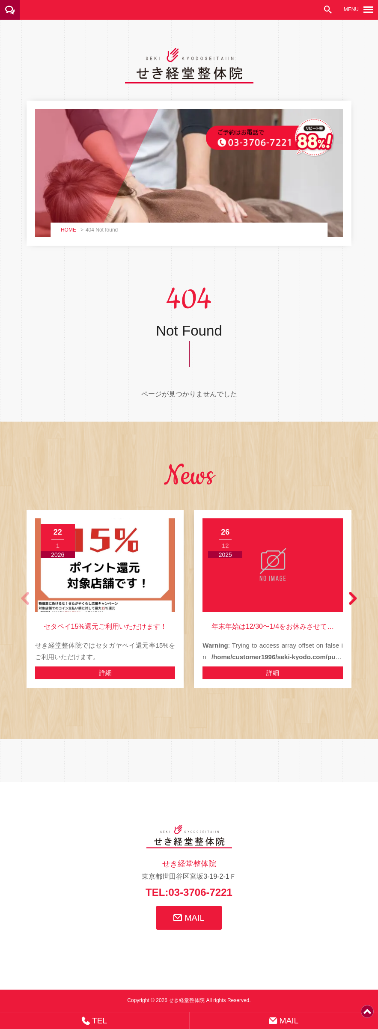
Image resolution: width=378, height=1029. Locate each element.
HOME (68, 230)
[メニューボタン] (368, 10)
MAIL (188, 917)
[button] (352, 598)
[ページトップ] (367, 1014)
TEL (94, 1020)
